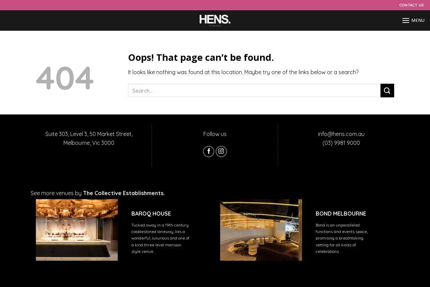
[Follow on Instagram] (221, 151)
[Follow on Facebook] (208, 151)
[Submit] (387, 90)
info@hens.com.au (341, 134)
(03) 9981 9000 (341, 142)
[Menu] (413, 20)
